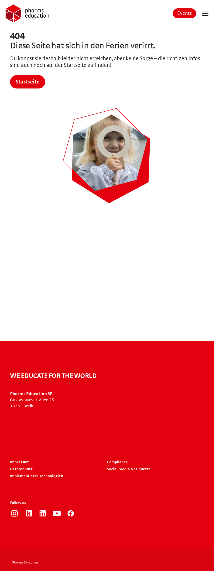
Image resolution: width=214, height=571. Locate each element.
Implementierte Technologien (36, 476)
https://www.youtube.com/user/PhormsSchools (56, 513)
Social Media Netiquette (129, 469)
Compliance (117, 462)
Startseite (28, 82)
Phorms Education (25, 562)
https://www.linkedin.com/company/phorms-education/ (42, 513)
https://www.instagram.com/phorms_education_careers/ (14, 513)
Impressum (20, 462)
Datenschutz (21, 469)
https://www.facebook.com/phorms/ (70, 513)
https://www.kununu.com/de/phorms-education (28, 513)
